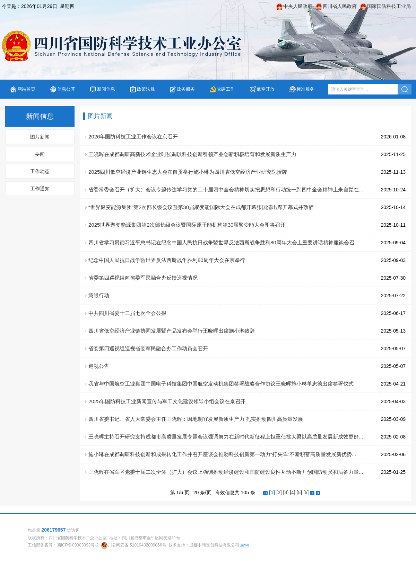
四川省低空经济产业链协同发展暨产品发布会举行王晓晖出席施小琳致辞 (171, 331)
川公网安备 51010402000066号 (137, 545)
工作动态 (40, 171)
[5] (299, 492)
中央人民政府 (297, 6)
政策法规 (146, 89)
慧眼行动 (98, 295)
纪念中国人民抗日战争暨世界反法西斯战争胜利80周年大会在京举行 (166, 260)
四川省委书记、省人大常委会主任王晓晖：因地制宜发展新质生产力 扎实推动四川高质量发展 (195, 419)
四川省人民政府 (340, 6)
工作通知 (40, 188)
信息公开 (66, 89)
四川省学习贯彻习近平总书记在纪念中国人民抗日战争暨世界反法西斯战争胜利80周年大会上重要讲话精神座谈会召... (223, 242)
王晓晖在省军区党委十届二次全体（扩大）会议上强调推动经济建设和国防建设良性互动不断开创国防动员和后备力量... (225, 472)
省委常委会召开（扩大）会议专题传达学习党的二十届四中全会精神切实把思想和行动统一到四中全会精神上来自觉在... (225, 189)
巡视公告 (98, 366)
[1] (272, 492)
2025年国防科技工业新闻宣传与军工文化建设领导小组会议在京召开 (166, 401)
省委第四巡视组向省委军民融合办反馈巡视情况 (143, 278)
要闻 (40, 154)
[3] (286, 492)
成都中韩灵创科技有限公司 (214, 545)
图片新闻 (40, 136)
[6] (306, 492)
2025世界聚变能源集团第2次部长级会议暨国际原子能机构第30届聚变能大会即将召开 (186, 225)
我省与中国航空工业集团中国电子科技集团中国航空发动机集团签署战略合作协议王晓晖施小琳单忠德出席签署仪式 (221, 384)
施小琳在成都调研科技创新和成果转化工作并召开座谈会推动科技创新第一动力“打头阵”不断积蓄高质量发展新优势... (222, 454)
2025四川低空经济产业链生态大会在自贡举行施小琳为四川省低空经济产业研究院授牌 (187, 172)
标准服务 (305, 89)
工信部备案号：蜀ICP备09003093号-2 (63, 545)
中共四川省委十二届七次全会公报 (127, 313)
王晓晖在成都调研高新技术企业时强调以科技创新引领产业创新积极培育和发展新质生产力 (192, 154)
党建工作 (226, 89)
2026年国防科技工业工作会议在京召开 (133, 136)
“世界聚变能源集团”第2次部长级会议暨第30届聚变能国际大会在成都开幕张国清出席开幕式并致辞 (201, 207)
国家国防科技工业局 (389, 6)
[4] (292, 492)
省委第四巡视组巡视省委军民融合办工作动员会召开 (148, 348)
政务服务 (186, 89)
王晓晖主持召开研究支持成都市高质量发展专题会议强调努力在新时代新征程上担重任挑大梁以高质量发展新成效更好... (225, 437)
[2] (279, 492)
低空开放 (266, 89)
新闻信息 (106, 89)
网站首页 (26, 89)
